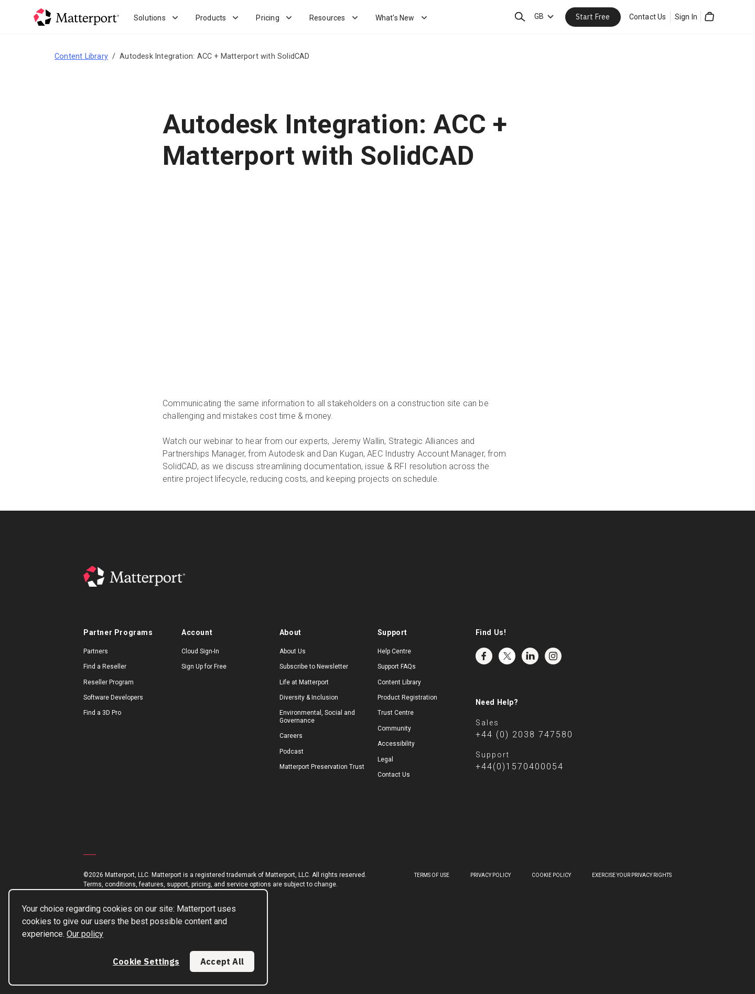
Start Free (593, 17)
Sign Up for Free (203, 666)
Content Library (81, 56)
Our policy (85, 934)
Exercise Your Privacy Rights (632, 875)
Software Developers (113, 697)
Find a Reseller (104, 666)
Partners (95, 651)
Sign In (686, 17)
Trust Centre (396, 712)
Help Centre (394, 651)
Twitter (507, 656)
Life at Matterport (304, 682)
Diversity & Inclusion (308, 697)
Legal (385, 759)
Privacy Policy (490, 875)
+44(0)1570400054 (520, 766)
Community (394, 728)
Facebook (484, 656)
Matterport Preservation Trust (321, 766)
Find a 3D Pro (102, 712)
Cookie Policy (551, 875)
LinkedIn (530, 656)
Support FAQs (397, 666)
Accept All (222, 961)
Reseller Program (108, 682)
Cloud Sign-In (200, 651)
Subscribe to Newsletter (313, 666)
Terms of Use (431, 875)
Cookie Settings (146, 961)
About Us (292, 651)
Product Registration (407, 697)
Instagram (553, 656)
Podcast (291, 751)
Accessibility (396, 743)
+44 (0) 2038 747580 (524, 734)
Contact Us (647, 17)
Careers (291, 735)
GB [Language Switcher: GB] (539, 16)
